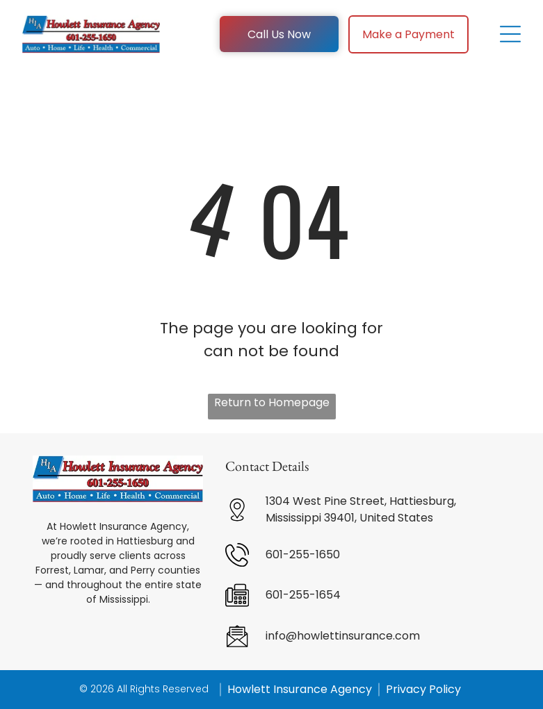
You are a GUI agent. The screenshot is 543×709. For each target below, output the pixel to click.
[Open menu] (510, 34)
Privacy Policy (423, 689)
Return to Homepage (272, 402)
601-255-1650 (303, 554)
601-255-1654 (303, 595)
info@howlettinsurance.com (343, 636)
